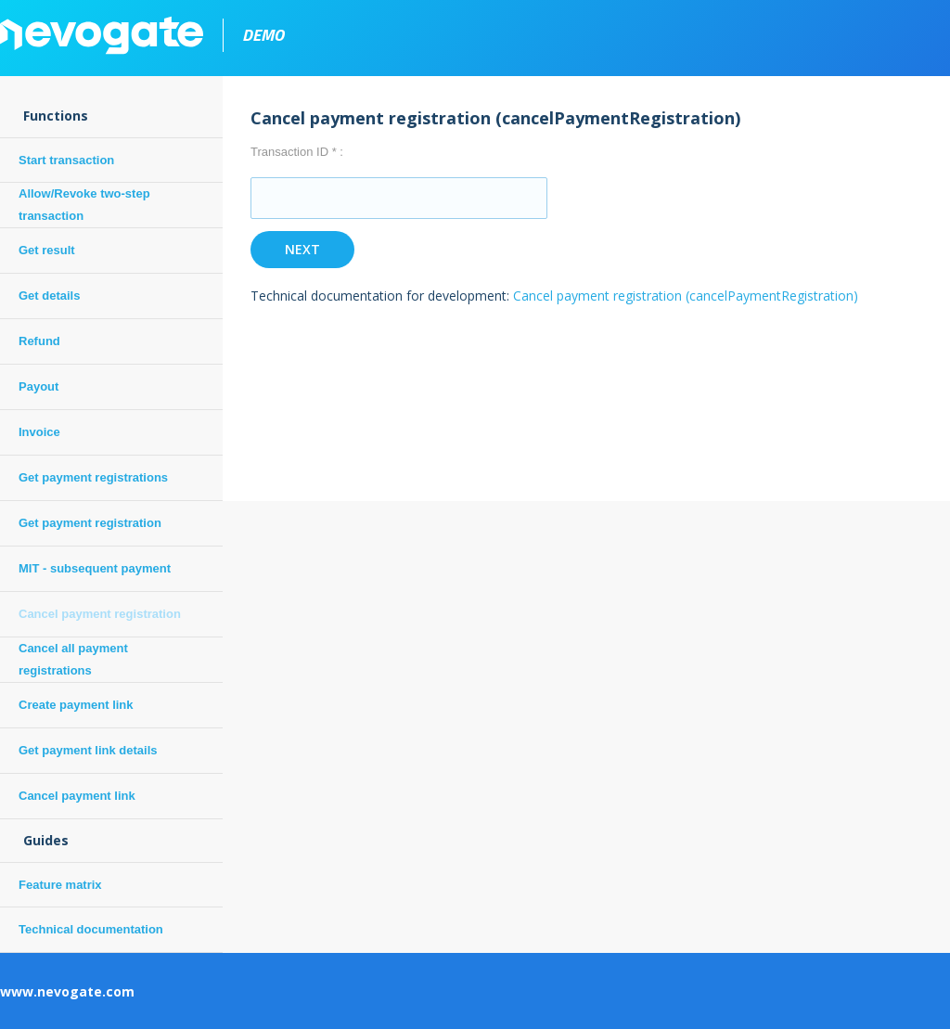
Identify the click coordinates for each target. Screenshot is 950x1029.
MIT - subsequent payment (95, 568)
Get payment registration (90, 523)
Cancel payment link (77, 796)
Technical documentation (91, 929)
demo (263, 34)
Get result (47, 250)
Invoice (39, 432)
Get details (49, 295)
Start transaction (66, 160)
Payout (38, 386)
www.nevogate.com (67, 991)
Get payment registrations (93, 477)
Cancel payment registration (100, 614)
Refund (39, 341)
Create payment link (76, 705)
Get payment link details (88, 750)
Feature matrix (60, 885)
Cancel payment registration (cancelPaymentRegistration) (685, 295)
